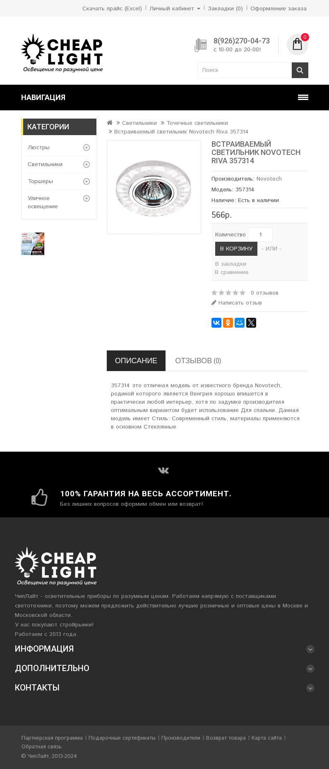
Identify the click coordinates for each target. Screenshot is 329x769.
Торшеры (40, 181)
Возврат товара (226, 738)
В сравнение (232, 272)
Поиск (300, 70)
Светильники (45, 164)
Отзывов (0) (198, 360)
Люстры (39, 147)
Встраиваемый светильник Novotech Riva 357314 (181, 132)
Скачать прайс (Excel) (112, 9)
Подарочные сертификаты (122, 738)
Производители (180, 738)
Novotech (269, 179)
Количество (230, 235)
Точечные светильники (197, 123)
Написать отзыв (236, 303)
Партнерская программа (52, 738)
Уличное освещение (43, 202)
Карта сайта (267, 738)
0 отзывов (265, 293)
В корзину (236, 249)
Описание (136, 360)
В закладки (230, 264)
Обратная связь (42, 747)
